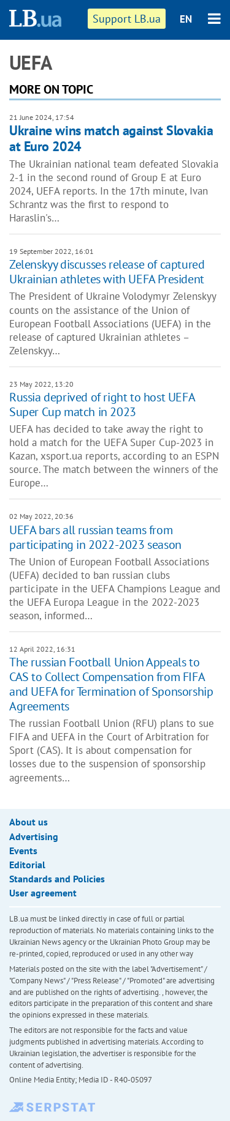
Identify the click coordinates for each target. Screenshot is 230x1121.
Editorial (27, 864)
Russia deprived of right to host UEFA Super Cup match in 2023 (101, 404)
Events (23, 850)
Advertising (33, 836)
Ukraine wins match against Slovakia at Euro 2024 (111, 138)
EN (186, 19)
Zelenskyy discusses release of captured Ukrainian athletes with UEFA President (106, 271)
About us (28, 822)
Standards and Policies (57, 879)
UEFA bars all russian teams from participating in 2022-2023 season (95, 537)
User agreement (43, 893)
